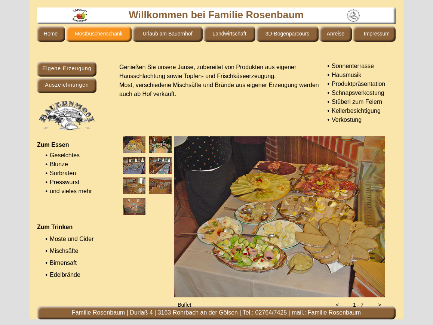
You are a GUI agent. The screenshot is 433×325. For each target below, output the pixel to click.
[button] (337, 304)
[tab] (134, 144)
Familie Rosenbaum (334, 312)
